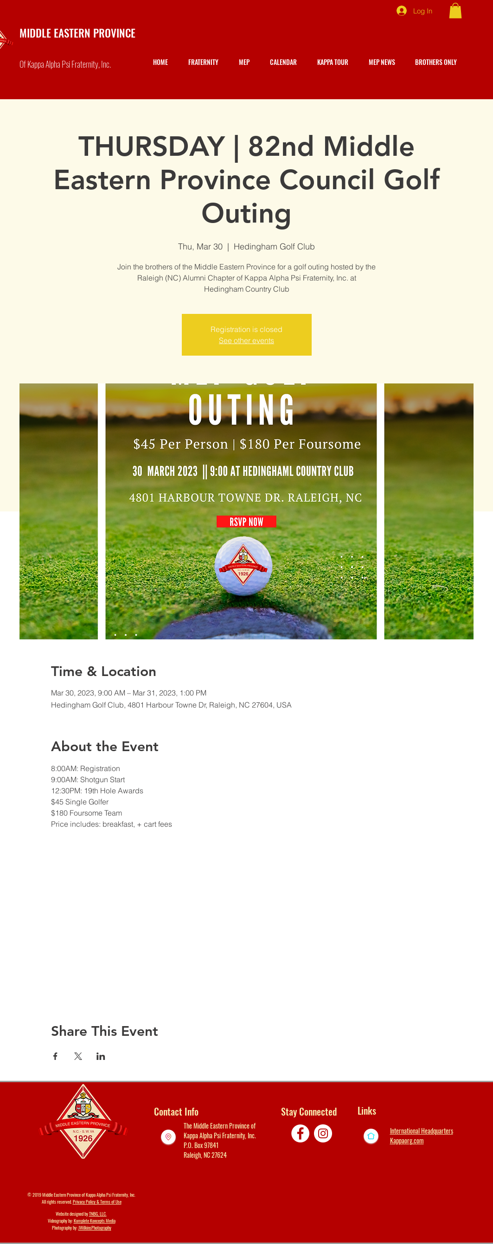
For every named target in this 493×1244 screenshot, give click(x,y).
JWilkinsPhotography (94, 1227)
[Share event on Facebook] (55, 1056)
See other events (246, 340)
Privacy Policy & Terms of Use (97, 1201)
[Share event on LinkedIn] (100, 1056)
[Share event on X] (78, 1056)
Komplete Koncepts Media (94, 1220)
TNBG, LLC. (98, 1213)
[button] (455, 10)
